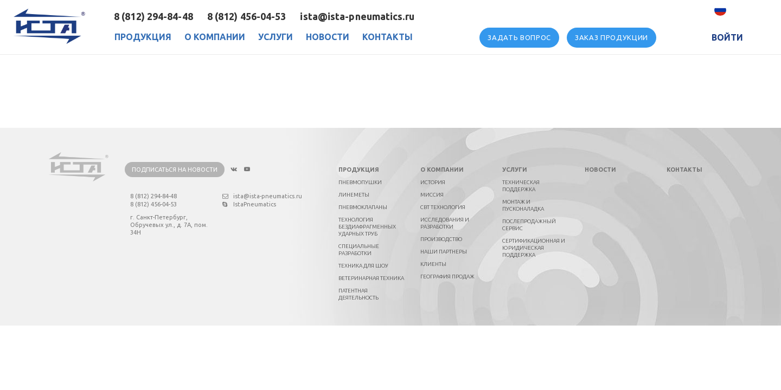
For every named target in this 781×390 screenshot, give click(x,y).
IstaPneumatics (249, 204)
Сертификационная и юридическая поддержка (533, 248)
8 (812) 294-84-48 (153, 16)
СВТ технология (442, 207)
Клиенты (433, 264)
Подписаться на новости (174, 169)
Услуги (275, 37)
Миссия (432, 195)
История (432, 182)
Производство (441, 239)
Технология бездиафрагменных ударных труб (367, 227)
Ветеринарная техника (371, 278)
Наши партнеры (443, 252)
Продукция (142, 37)
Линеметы (353, 195)
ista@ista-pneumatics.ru (357, 16)
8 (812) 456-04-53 (246, 16)
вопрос (519, 37)
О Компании (214, 37)
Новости (327, 37)
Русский (744, 10)
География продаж (447, 277)
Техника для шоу (363, 266)
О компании (442, 169)
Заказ (611, 37)
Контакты (387, 37)
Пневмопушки (360, 182)
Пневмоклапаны (362, 207)
